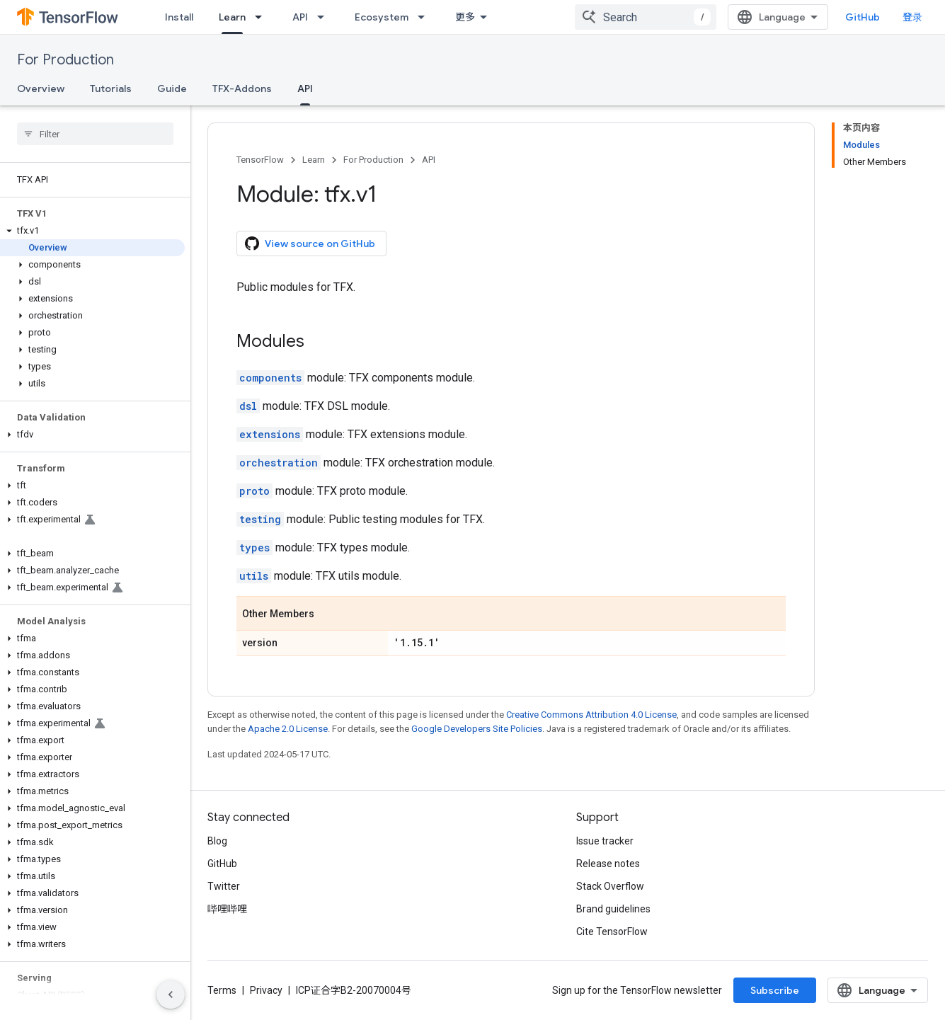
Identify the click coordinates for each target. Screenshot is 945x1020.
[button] (92, 230)
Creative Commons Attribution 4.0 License (591, 714)
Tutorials (111, 88)
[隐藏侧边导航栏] (170, 994)
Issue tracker (605, 841)
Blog (217, 841)
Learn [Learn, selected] (232, 17)
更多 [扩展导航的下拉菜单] (465, 17)
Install (179, 17)
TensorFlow (260, 159)
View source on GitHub (310, 243)
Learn (313, 159)
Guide (172, 88)
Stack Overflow (610, 886)
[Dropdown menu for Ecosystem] (425, 17)
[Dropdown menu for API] (325, 17)
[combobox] (645, 17)
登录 (912, 17)
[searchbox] (95, 133)
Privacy (266, 990)
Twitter (223, 886)
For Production (65, 60)
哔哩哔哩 (227, 909)
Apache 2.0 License (288, 728)
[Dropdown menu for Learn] (263, 17)
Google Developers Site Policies (476, 728)
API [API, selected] (305, 88)
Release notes (608, 863)
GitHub (862, 17)
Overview (40, 88)
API (300, 17)
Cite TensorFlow (612, 931)
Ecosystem (381, 17)
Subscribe (774, 990)
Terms (221, 990)
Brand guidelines (613, 909)
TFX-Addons (242, 88)
